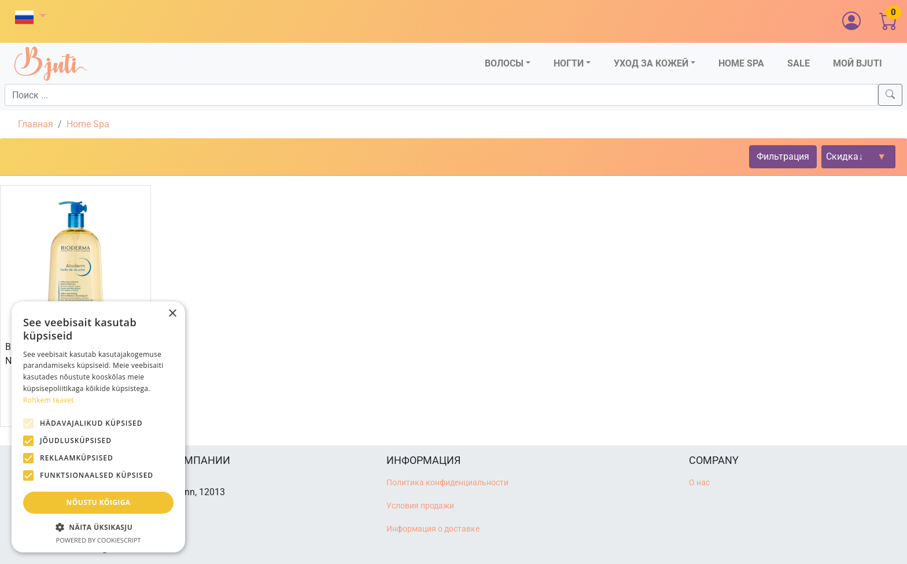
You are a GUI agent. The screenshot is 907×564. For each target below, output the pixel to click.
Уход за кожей (651, 63)
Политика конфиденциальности (447, 483)
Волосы (504, 63)
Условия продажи (420, 506)
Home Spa (88, 124)
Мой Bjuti (857, 63)
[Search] (890, 95)
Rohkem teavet (48, 400)
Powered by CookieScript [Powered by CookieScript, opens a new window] (98, 540)
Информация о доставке (433, 529)
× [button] (172, 313)
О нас (699, 483)
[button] (31, 17)
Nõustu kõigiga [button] (99, 502)
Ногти (569, 63)
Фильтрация (783, 156)
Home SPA (741, 63)
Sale (798, 63)
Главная (35, 124)
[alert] (98, 426)
